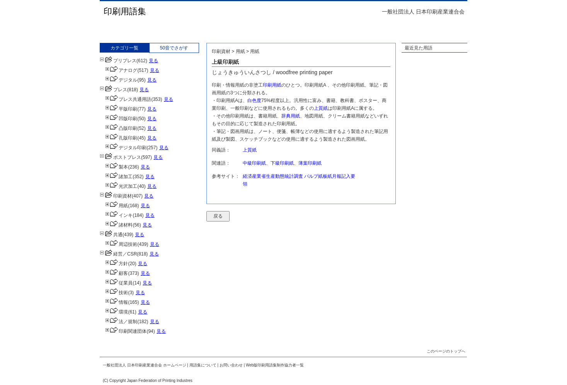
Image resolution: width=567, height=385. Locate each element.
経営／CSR (118, 254)
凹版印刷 (121, 118)
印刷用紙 (272, 85)
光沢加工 (121, 186)
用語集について (202, 365)
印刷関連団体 (125, 331)
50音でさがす (174, 48)
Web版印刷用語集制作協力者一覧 (275, 365)
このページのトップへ (446, 351)
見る (153, 60)
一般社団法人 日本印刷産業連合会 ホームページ (144, 365)
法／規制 (121, 321)
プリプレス (118, 60)
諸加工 (119, 176)
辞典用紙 (290, 116)
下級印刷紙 (282, 163)
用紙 (116, 205)
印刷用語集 (125, 11)
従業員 (119, 283)
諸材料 (119, 225)
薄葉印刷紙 (310, 163)
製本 (116, 167)
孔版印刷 (121, 138)
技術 (116, 292)
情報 (116, 302)
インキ (119, 215)
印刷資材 (116, 196)
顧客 (116, 273)
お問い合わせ (231, 365)
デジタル (121, 80)
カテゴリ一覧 (124, 48)
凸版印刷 (121, 128)
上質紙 (321, 108)
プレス (113, 89)
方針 (116, 263)
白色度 (254, 100)
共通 (111, 234)
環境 (116, 312)
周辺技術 (121, 244)
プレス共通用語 (128, 99)
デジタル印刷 (125, 147)
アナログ (121, 70)
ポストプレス (120, 157)
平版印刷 (121, 109)
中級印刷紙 (254, 163)
